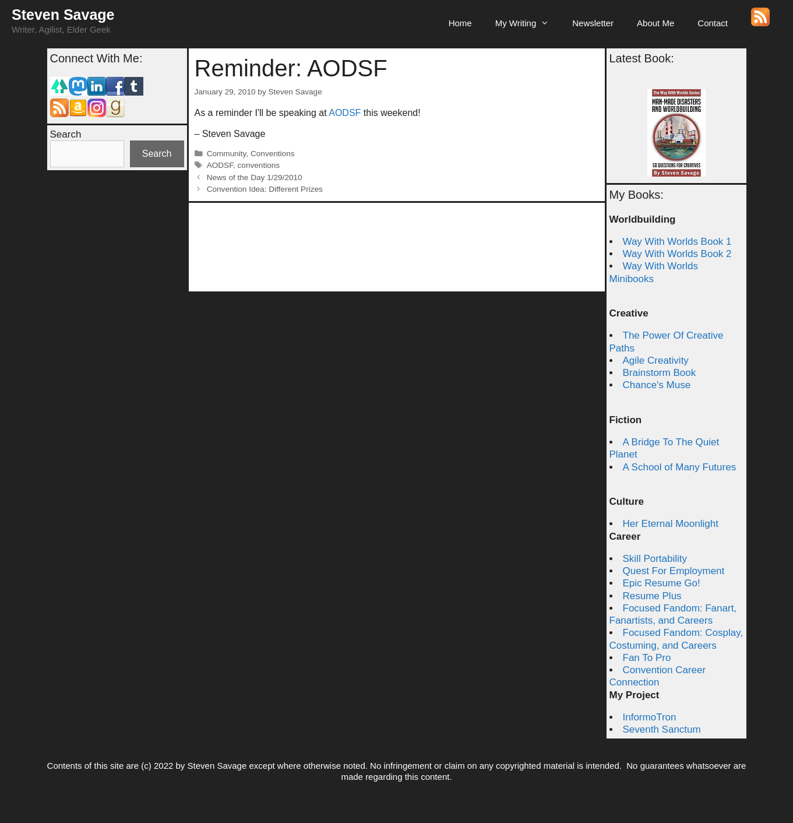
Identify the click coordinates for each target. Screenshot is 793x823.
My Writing (528, 23)
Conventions (273, 153)
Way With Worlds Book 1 (677, 241)
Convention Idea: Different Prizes (265, 189)
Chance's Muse (657, 385)
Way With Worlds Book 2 (677, 253)
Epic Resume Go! (661, 583)
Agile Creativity (656, 360)
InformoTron (649, 717)
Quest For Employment (674, 570)
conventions (259, 165)
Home (460, 23)
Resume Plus (652, 596)
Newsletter (593, 23)
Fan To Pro (647, 657)
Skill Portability (655, 558)
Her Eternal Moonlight (670, 523)
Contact (712, 23)
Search (66, 134)
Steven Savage (63, 14)
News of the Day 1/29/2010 (254, 177)
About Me (655, 23)
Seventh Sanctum (662, 729)
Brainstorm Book (659, 372)
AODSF (345, 113)
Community (226, 153)
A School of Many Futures (679, 467)
